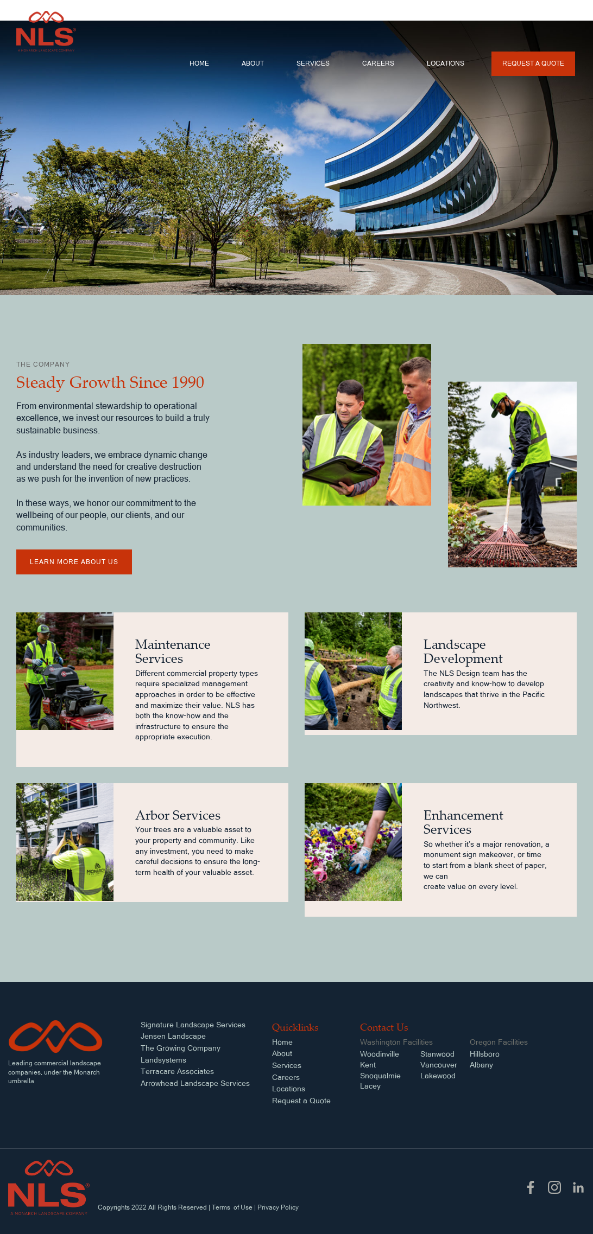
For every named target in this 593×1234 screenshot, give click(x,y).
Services (286, 1065)
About (253, 63)
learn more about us (74, 562)
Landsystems (163, 1060)
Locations (288, 1088)
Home (199, 63)
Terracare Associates (177, 1071)
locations (445, 63)
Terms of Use (232, 1207)
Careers (378, 63)
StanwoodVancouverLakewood (438, 1064)
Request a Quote (533, 63)
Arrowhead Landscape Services (195, 1083)
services (313, 63)
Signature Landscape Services (193, 1024)
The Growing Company (180, 1048)
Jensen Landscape (173, 1036)
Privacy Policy (278, 1207)
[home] (46, 31)
